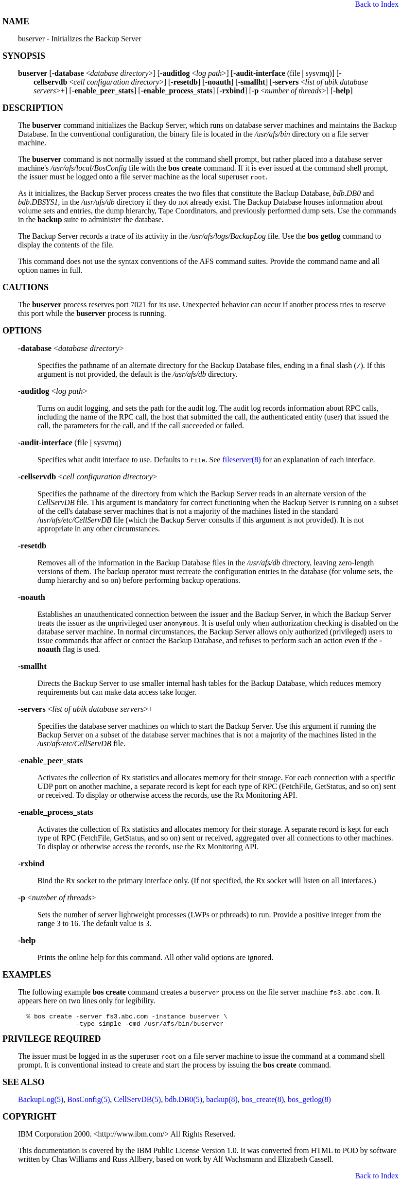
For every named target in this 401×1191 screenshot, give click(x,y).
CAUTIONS (25, 287)
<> (71, 348)
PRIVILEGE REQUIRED (51, 1042)
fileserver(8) (241, 459)
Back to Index (377, 4)
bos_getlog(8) (309, 1102)
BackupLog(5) (40, 1102)
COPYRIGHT (29, 1119)
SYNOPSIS (23, 56)
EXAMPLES (26, 975)
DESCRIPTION (32, 108)
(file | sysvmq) (70, 442)
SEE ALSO (23, 1085)
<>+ (85, 709)
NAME (15, 21)
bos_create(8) (263, 1102)
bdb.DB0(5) (183, 1102)
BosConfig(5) (88, 1102)
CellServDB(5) (137, 1102)
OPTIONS (22, 330)
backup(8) (222, 1102)
